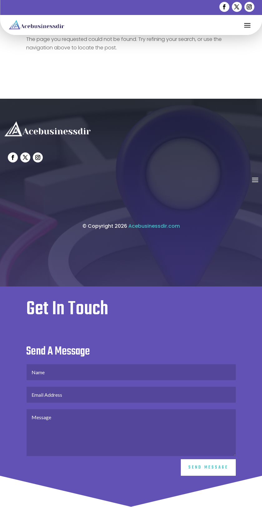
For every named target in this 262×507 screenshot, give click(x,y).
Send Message (208, 476)
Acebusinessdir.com (154, 234)
